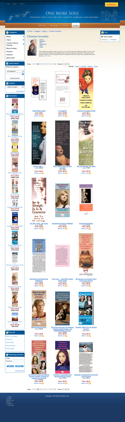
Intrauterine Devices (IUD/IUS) (62, 223)
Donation (9, 51)
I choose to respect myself (86, 111)
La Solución (62, 111)
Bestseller (84, 66)
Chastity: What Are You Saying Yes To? (15, 246)
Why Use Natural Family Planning (15, 137)
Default (96, 66)
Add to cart (39, 116)
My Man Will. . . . (39, 166)
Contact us (9, 339)
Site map (10, 405)
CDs (41, 42)
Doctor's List (10, 400)
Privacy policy (10, 348)
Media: (8, 37)
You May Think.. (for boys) (39, 223)
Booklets (42, 41)
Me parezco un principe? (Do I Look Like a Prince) (86, 280)
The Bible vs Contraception (15, 226)
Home (8, 4)
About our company (11, 336)
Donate (8, 402)
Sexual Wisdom (15, 152)
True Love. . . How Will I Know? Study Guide (62, 280)
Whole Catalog (11, 48)
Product (77, 66)
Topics (8, 40)
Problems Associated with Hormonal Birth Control (62, 375)
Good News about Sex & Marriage (15, 322)
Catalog (37, 31)
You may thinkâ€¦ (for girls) (86, 166)
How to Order (10, 342)
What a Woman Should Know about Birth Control (15, 114)
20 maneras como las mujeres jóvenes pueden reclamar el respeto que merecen (38, 376)
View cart (105, 39)
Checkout (113, 39)
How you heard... (11, 345)
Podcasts (9, 55)
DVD (41, 45)
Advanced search (15, 78)
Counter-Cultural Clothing (12, 44)
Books (42, 39)
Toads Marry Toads (39, 111)
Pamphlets (43, 44)
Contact (22, 4)
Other (41, 47)
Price (90, 66)
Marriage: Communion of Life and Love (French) (86, 375)
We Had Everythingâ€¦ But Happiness (39, 280)
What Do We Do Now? (15, 307)
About (14, 4)
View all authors (20, 91)
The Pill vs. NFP (15, 195)
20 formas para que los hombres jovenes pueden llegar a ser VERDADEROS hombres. (62, 329)
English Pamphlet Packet (14, 207)
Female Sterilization (86, 223)
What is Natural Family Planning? (15, 173)
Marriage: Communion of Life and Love (15, 265)
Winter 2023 (10, 58)
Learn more (46, 56)
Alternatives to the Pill (14, 286)
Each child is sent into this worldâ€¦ (62, 167)
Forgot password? (19, 370)
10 (55, 64)
